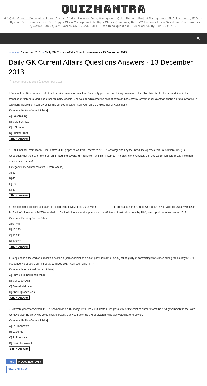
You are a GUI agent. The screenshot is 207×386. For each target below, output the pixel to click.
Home (12, 52)
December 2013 (30, 52)
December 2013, (52, 81)
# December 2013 (29, 361)
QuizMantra (103, 8)
